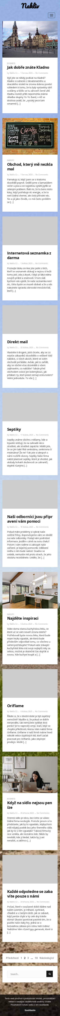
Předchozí (12, 958)
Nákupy (10, 160)
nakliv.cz (14, 73)
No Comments (42, 73)
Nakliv (30, 6)
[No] (56, 1005)
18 (36, 958)
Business (11, 63)
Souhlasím (30, 1010)
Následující (47, 958)
